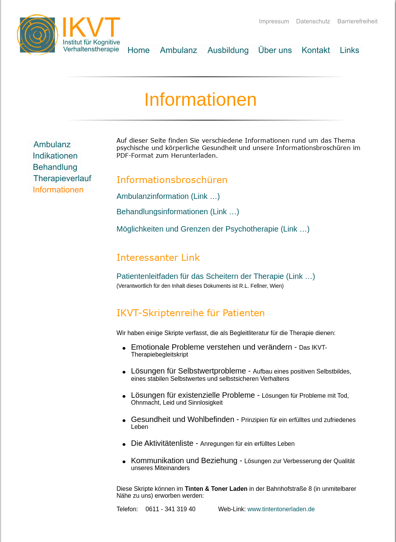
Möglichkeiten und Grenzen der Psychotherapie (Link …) (212, 229)
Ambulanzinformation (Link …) (168, 196)
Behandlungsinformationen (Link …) (177, 211)
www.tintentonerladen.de (281, 509)
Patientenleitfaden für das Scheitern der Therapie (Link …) (215, 276)
